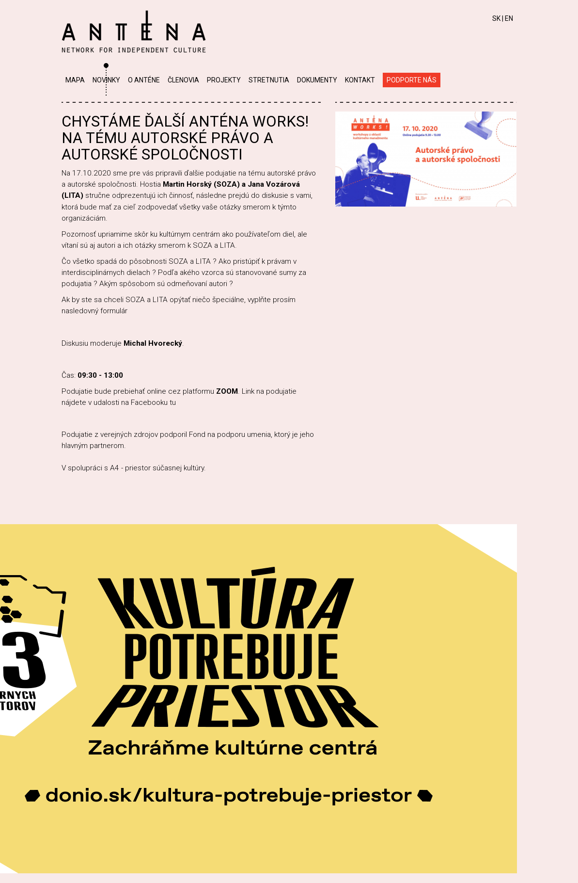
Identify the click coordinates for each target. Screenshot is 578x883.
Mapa (75, 80)
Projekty (224, 80)
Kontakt (360, 80)
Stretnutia (269, 80)
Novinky (106, 80)
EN (509, 18)
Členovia (183, 80)
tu (173, 402)
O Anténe (144, 80)
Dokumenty (317, 80)
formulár (114, 310)
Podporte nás (412, 80)
